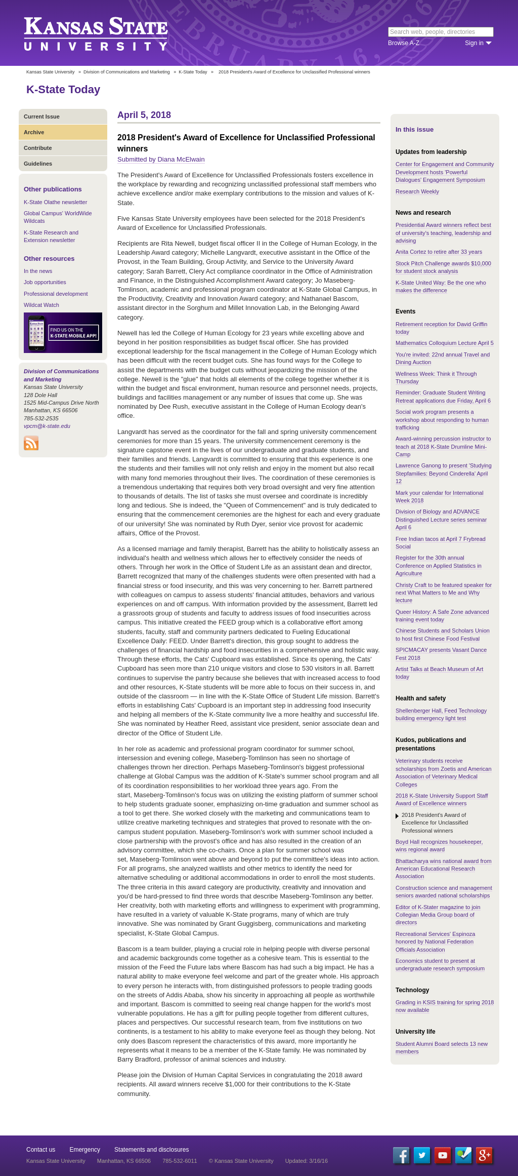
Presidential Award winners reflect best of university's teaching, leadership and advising (443, 233)
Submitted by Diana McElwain (161, 159)
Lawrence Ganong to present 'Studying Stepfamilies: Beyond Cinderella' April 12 (444, 473)
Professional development (56, 294)
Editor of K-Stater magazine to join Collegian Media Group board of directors (438, 915)
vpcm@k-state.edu (47, 426)
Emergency (84, 1149)
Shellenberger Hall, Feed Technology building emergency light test (441, 714)
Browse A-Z (403, 43)
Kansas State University (108, 33)
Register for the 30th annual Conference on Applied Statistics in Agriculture (439, 565)
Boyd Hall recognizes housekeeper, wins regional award (439, 845)
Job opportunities (45, 282)
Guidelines (38, 164)
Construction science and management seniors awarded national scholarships (444, 891)
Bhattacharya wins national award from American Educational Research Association (444, 869)
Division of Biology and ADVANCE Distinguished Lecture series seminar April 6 (441, 519)
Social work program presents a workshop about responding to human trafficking (442, 419)
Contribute (38, 148)
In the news (38, 271)
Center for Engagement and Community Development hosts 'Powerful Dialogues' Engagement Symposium (445, 172)
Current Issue (42, 116)
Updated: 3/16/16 (306, 1161)
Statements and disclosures (151, 1149)
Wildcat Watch (41, 305)
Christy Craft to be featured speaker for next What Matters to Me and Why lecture (444, 593)
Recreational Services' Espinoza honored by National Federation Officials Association (435, 942)
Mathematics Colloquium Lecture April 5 (445, 343)
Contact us (40, 1149)
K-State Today (193, 71)
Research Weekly (417, 191)
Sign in (474, 43)
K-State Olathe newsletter (55, 202)
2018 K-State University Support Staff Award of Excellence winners (442, 799)
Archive (34, 132)
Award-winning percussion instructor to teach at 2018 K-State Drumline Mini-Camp (443, 446)
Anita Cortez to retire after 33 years (439, 252)
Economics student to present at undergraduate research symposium (440, 964)
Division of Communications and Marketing (126, 71)
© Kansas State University (241, 1161)
